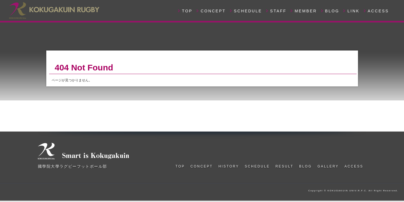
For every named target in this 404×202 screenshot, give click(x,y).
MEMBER (306, 11)
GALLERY (328, 166)
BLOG (332, 11)
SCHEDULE (248, 11)
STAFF (278, 11)
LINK (353, 11)
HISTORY (228, 166)
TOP (187, 11)
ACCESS (378, 11)
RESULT (284, 166)
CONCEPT (213, 11)
